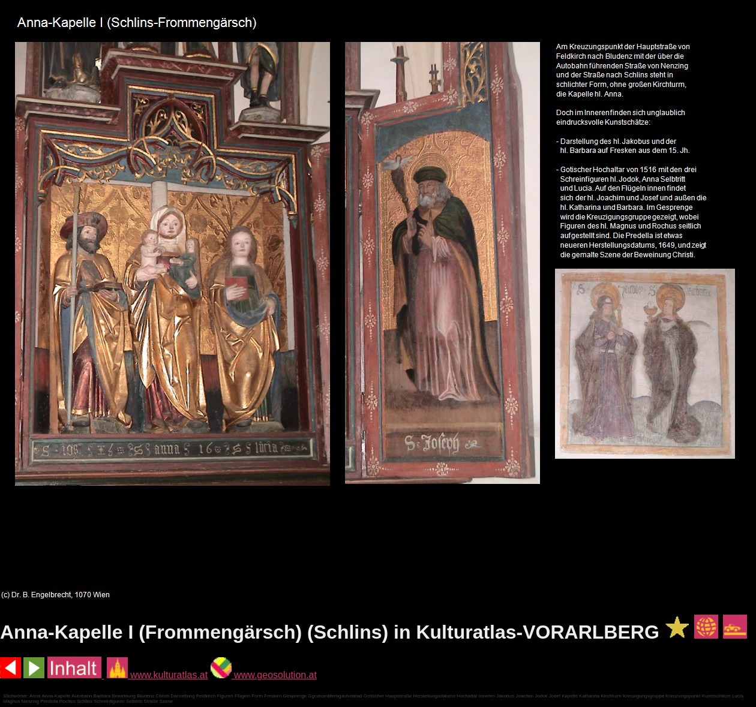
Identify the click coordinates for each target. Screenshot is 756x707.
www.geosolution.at (264, 675)
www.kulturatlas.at (157, 675)
